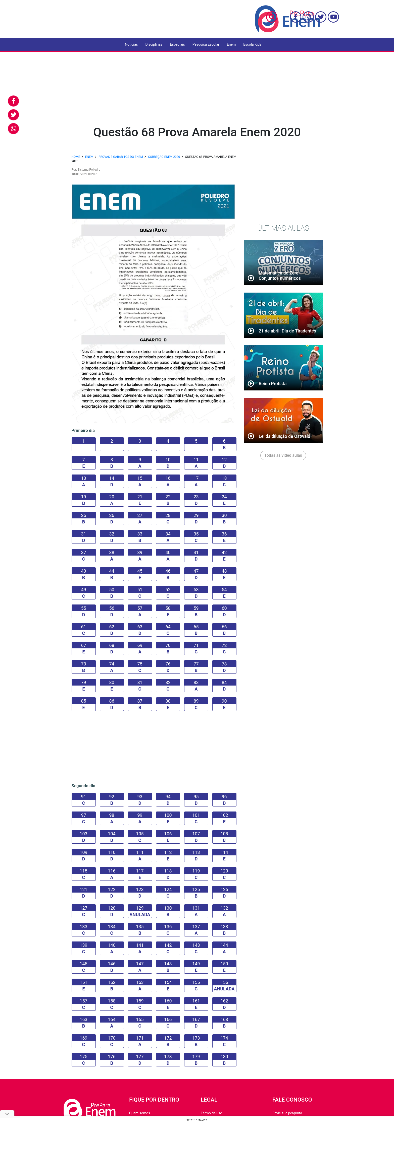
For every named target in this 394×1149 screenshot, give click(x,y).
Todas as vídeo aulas (283, 455)
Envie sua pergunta (287, 1113)
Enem (231, 44)
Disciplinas (154, 44)
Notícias (131, 44)
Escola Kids (252, 44)
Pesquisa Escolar (205, 44)
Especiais (177, 44)
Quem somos (139, 1113)
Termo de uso (211, 1113)
